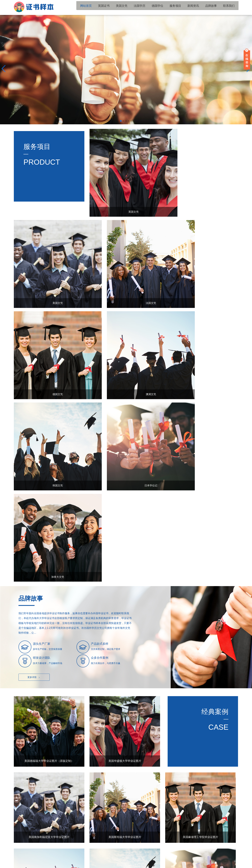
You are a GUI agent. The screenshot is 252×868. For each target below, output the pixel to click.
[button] (121, 121)
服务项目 (182, 7)
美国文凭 (134, 7)
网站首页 (102, 7)
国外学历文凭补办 (57, 854)
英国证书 (118, 7)
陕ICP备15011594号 (69, 864)
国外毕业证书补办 (120, 854)
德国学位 (166, 7)
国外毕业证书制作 (141, 854)
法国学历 (150, 7)
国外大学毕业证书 (35, 854)
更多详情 (34, 454)
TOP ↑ (233, 829)
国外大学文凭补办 (99, 854)
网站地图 (84, 864)
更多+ (231, 714)
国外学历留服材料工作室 (226, 864)
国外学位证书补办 (78, 854)
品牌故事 (214, 7)
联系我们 (230, 7)
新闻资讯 (198, 7)
